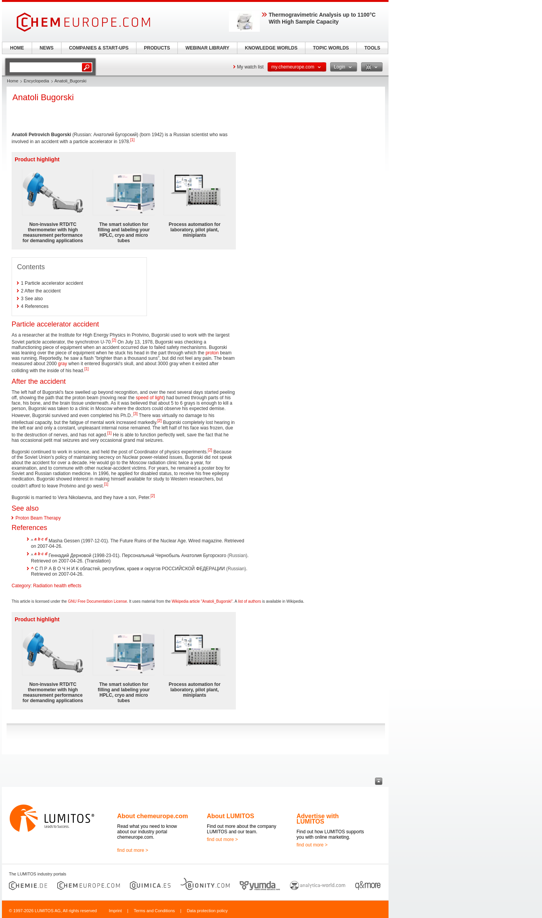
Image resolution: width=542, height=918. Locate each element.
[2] (114, 340)
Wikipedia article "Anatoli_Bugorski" (202, 601)
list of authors (249, 601)
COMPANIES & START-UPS (98, 48)
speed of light (149, 397)
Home (12, 81)
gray (62, 363)
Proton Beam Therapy (38, 518)
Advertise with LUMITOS (318, 819)
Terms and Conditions (154, 910)
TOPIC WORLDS (331, 48)
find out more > (132, 850)
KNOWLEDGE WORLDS (271, 48)
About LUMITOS (230, 816)
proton (212, 353)
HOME (17, 48)
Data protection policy (207, 910)
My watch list (250, 67)
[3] (135, 414)
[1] (132, 140)
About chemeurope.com (152, 816)
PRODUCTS (157, 48)
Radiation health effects (57, 585)
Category (21, 585)
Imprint (115, 910)
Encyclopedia (36, 81)
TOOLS (372, 48)
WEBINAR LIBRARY (208, 48)
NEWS (47, 48)
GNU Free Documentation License (97, 601)
